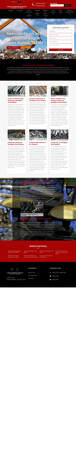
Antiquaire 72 (11, 11)
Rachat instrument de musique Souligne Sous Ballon (61, 252)
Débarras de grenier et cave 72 (45, 14)
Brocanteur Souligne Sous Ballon (46, 251)
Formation (31, 278)
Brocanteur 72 (20, 11)
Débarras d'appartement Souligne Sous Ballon (14, 251)
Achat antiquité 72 (53, 12)
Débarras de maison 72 (37, 13)
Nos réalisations (13, 48)
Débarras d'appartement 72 (70, 12)
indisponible (55, 272)
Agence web (31, 272)
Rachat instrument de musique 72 (29, 14)
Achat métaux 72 (61, 12)
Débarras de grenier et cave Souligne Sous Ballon (31, 256)
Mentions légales (11, 279)
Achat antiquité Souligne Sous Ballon (46, 256)
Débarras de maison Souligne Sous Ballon (13, 256)
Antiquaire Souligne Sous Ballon (30, 251)
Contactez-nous (21, 279)
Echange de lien (32, 275)
